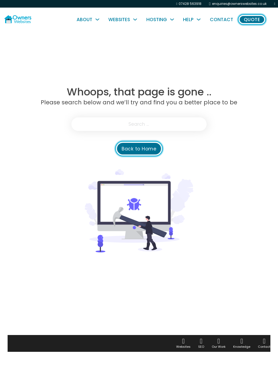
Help (188, 19)
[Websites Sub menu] (136, 19)
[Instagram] (274, 3)
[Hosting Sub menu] (173, 19)
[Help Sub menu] (200, 19)
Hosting (156, 19)
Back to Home (139, 149)
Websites (119, 19)
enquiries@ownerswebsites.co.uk (239, 3)
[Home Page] (31, 19)
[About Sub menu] (98, 19)
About (84, 19)
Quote (252, 19)
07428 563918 (190, 3)
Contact (221, 19)
